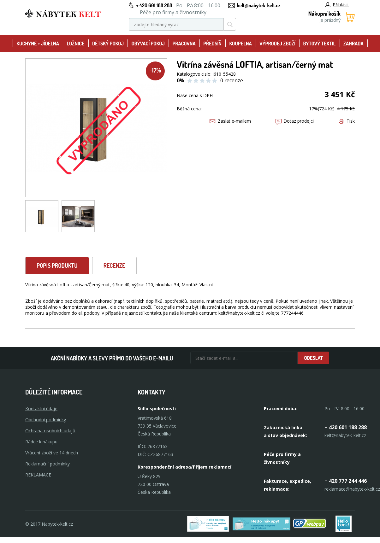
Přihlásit (337, 5)
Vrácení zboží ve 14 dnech (51, 453)
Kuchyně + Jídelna (37, 43)
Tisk (347, 121)
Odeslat (313, 358)
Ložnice (75, 43)
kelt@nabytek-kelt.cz (259, 5)
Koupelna (240, 43)
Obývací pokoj (148, 43)
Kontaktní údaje (41, 409)
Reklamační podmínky (47, 464)
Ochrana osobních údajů (50, 431)
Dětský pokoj (108, 43)
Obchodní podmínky (45, 420)
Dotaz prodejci (295, 121)
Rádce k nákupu (41, 442)
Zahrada (353, 43)
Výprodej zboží (277, 43)
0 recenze (231, 80)
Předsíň (212, 43)
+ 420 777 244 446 (345, 480)
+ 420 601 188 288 (154, 5)
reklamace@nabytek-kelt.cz (352, 489)
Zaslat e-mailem (230, 121)
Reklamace (38, 475)
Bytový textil (319, 43)
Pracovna (183, 43)
